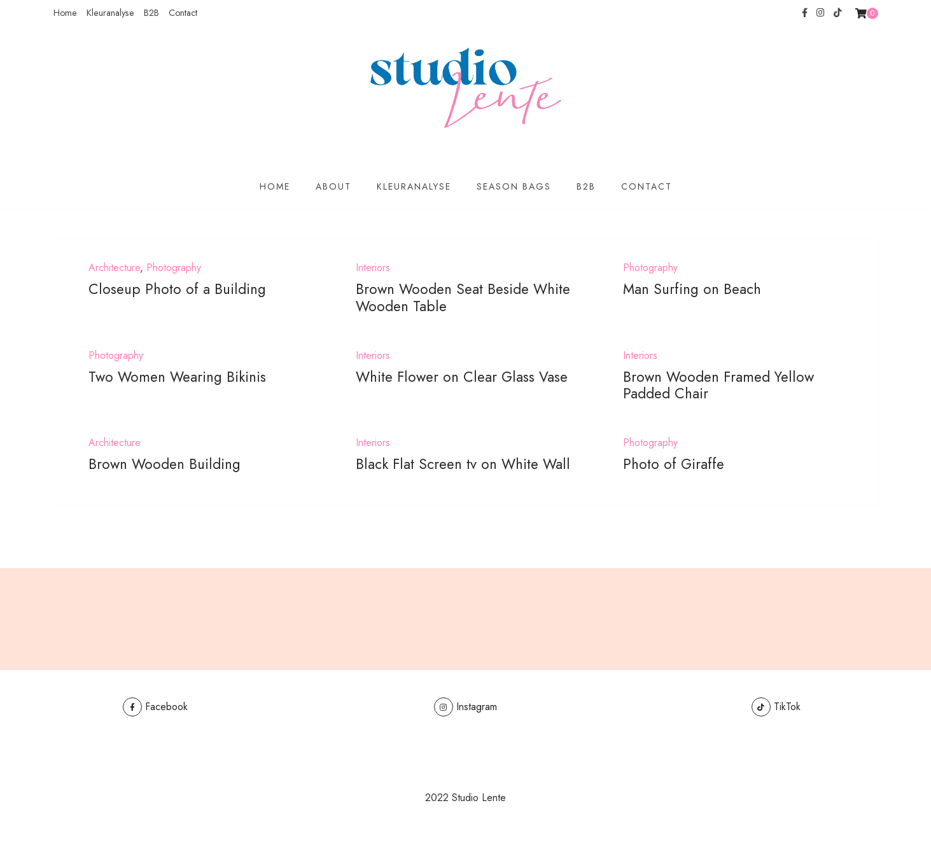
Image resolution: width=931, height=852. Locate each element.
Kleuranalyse (110, 12)
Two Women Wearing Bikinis (177, 377)
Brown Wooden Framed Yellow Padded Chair (718, 385)
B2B (151, 12)
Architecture (114, 267)
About (333, 186)
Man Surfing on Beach (692, 289)
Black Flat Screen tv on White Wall (463, 464)
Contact (183, 12)
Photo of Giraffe (673, 464)
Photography (173, 267)
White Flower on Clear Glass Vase (462, 377)
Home (65, 12)
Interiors (373, 267)
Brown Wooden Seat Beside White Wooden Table (463, 297)
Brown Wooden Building (164, 464)
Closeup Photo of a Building (177, 289)
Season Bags (514, 186)
